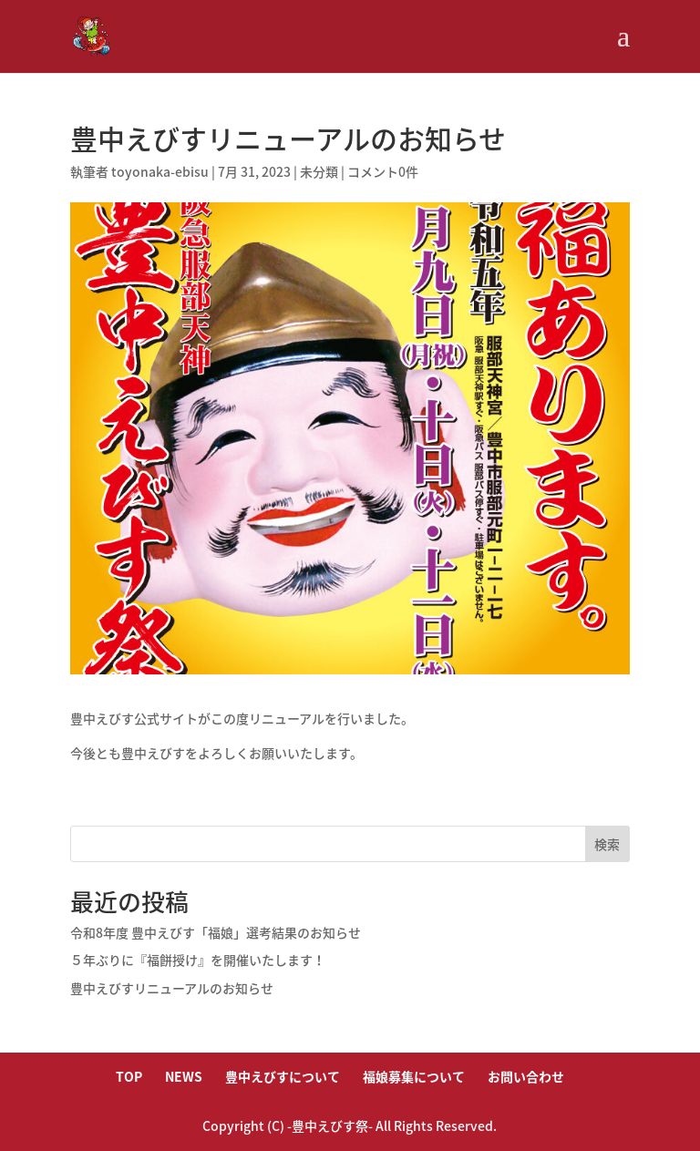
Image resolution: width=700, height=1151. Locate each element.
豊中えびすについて (282, 1076)
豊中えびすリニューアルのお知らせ (171, 988)
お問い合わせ (526, 1076)
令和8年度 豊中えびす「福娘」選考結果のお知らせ (215, 932)
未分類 (319, 171)
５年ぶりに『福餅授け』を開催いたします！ (197, 960)
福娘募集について (414, 1076)
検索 (607, 844)
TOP (129, 1076)
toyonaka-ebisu (160, 171)
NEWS (183, 1076)
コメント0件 (382, 171)
